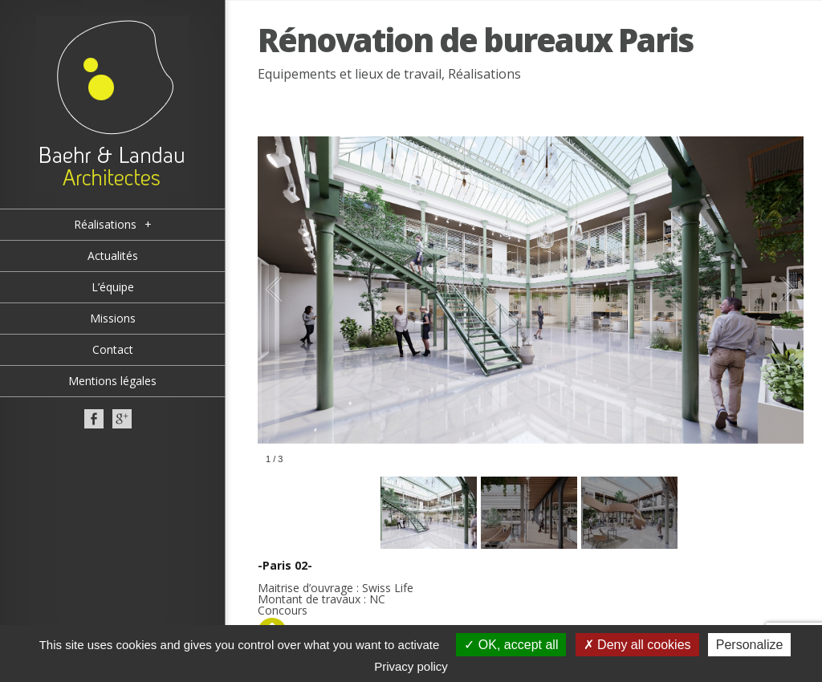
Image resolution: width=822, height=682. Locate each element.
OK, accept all (511, 645)
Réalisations (484, 74)
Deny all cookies (637, 645)
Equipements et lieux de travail (350, 74)
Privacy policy (411, 666)
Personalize (749, 645)
